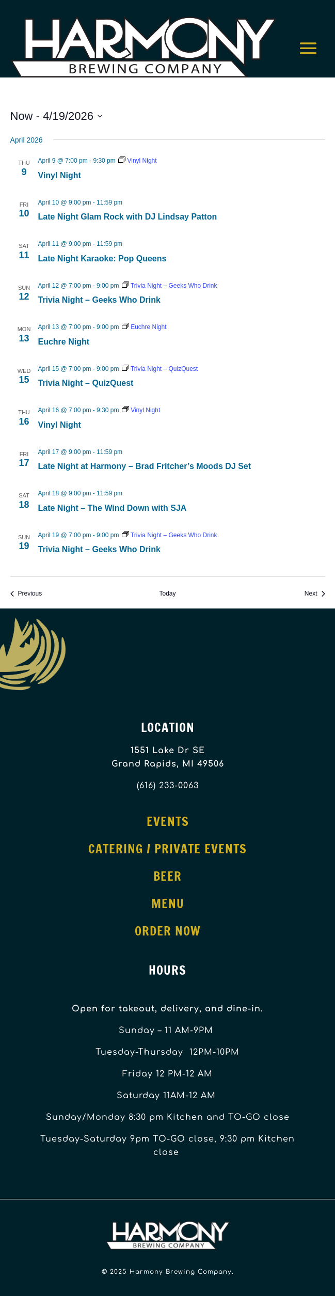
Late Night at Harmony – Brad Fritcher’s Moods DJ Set (144, 466)
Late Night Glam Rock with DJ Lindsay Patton (127, 216)
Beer (167, 876)
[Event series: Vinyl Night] (137, 160)
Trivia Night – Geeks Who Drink (99, 299)
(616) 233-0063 (168, 785)
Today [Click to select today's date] (167, 593)
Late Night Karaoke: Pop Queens (102, 258)
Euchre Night (64, 341)
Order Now (168, 931)
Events (168, 821)
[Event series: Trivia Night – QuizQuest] (160, 368)
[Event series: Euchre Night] (144, 327)
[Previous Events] (26, 593)
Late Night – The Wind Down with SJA (112, 508)
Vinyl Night (59, 175)
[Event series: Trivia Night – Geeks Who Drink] (169, 285)
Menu (167, 903)
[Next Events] (315, 593)
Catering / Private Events (167, 848)
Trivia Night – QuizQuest (86, 383)
